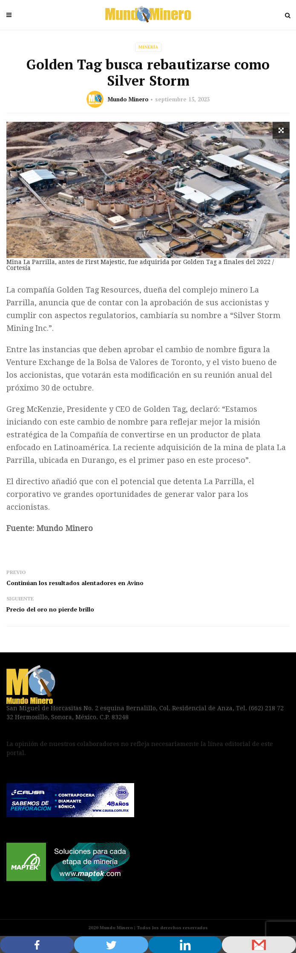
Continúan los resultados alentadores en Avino (75, 583)
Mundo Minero (128, 99)
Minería (148, 47)
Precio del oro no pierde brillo (50, 609)
